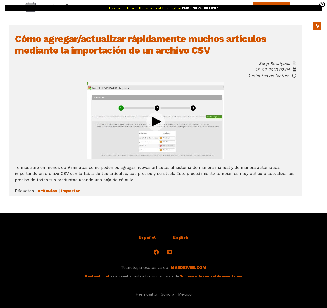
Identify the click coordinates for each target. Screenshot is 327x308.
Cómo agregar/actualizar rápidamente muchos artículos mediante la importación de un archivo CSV (140, 44)
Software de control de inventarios (211, 276)
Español (147, 237)
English (181, 237)
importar (70, 190)
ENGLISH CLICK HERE (200, 8)
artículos (47, 190)
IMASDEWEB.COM (187, 267)
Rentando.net (97, 276)
